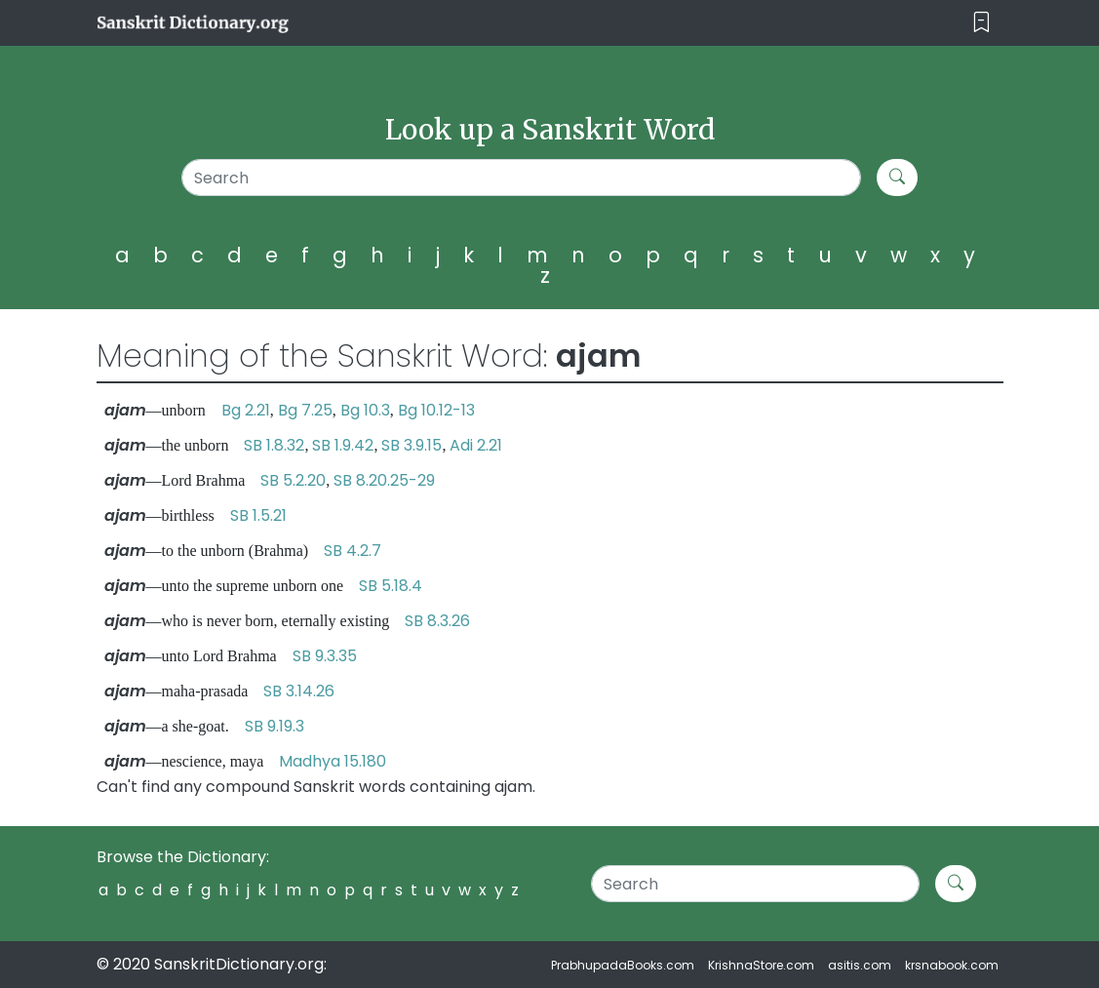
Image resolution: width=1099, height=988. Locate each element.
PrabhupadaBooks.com (622, 965)
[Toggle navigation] (981, 23)
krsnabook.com (952, 965)
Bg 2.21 (245, 410)
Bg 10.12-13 (436, 410)
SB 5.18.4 (390, 585)
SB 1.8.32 (274, 445)
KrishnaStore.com (761, 965)
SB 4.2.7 (352, 550)
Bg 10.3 (365, 410)
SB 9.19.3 (274, 726)
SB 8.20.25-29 (384, 480)
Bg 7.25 (305, 410)
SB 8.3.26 (437, 621)
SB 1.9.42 (342, 445)
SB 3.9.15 (411, 445)
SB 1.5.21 (258, 515)
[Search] (521, 177)
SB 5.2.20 (293, 480)
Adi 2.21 (476, 445)
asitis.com (859, 965)
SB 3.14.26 (298, 691)
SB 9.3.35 (325, 656)
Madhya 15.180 (332, 761)
